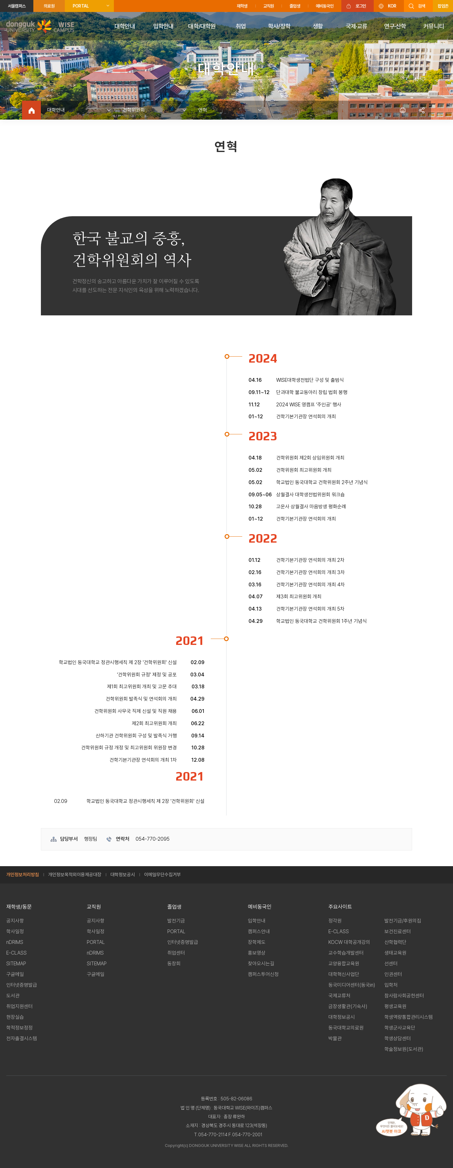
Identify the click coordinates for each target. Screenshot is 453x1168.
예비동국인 (324, 5)
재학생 (242, 5)
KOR (392, 5)
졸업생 (294, 5)
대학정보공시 (122, 874)
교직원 (268, 5)
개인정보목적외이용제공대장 (74, 874)
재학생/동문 (19, 907)
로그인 (360, 5)
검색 (421, 5)
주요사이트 (340, 907)
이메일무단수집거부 (162, 874)
